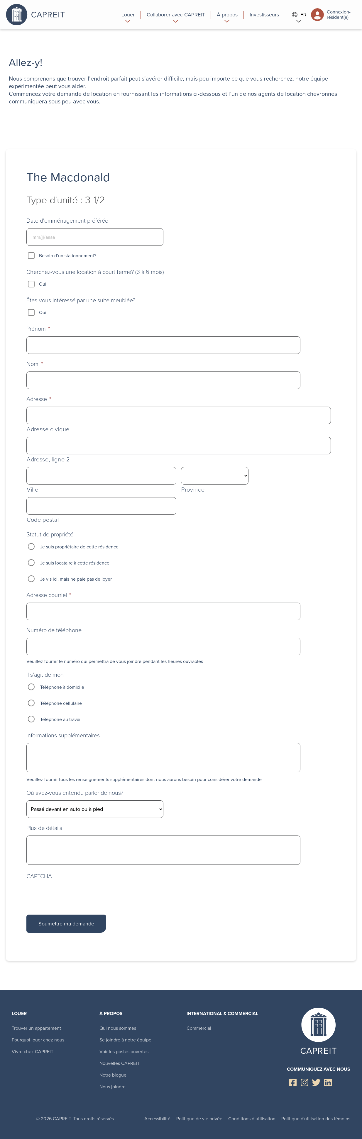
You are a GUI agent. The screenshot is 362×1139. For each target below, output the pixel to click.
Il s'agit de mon (45, 674)
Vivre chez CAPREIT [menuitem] (32, 1051)
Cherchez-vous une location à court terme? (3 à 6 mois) (95, 272)
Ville (32, 489)
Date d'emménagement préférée (67, 220)
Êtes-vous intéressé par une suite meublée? (80, 300)
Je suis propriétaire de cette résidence (79, 546)
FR (299, 15)
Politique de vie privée (199, 1118)
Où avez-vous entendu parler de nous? (74, 793)
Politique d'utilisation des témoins (315, 1118)
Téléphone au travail (61, 719)
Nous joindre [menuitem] (112, 1086)
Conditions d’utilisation (251, 1118)
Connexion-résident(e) (330, 14)
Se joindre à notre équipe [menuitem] (125, 1039)
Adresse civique (48, 429)
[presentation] (71, 893)
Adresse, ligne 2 (48, 459)
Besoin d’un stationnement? (67, 255)
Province (192, 489)
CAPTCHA (39, 876)
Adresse (38, 399)
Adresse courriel (48, 595)
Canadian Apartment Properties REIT (57, 14)
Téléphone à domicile (62, 687)
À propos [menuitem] (111, 1013)
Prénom (38, 329)
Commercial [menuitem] (199, 1028)
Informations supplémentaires (63, 735)
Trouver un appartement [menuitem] (36, 1028)
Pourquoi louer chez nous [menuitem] (38, 1039)
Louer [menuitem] (19, 1013)
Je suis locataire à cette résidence (74, 563)
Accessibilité (157, 1118)
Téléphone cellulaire (61, 703)
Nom (34, 364)
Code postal (43, 519)
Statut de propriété (49, 534)
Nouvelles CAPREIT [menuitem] (119, 1063)
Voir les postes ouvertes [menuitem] (123, 1051)
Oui (42, 284)
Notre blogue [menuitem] (112, 1075)
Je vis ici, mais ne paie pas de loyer (76, 579)
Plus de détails (44, 828)
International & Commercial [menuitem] (222, 1013)
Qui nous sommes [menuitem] (117, 1028)
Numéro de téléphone (54, 630)
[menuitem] (128, 14)
